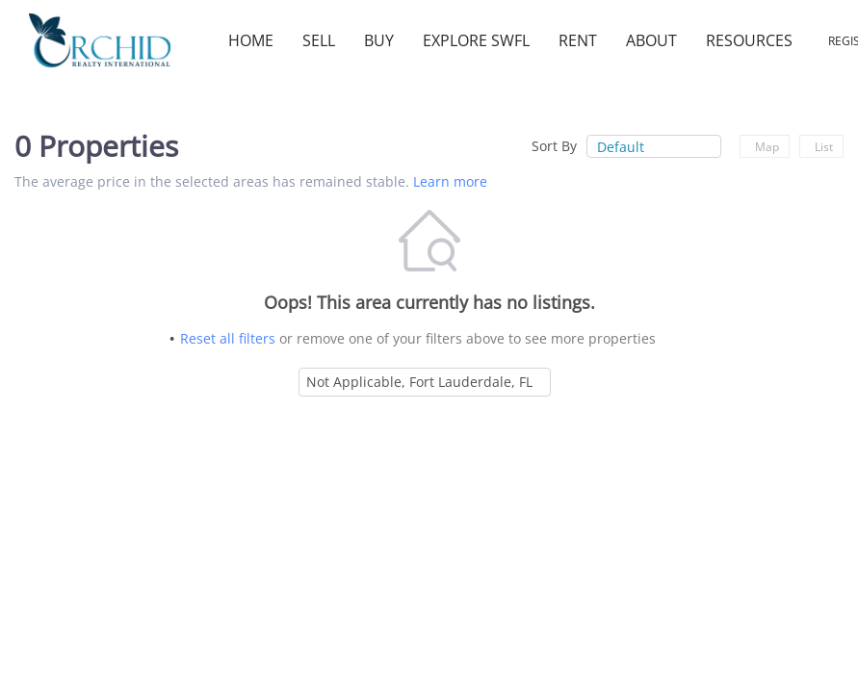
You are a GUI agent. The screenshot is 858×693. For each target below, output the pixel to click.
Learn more (450, 181)
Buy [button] (379, 40)
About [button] (651, 40)
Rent (578, 40)
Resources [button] (749, 40)
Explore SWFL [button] (476, 40)
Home (250, 40)
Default (620, 147)
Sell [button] (318, 40)
